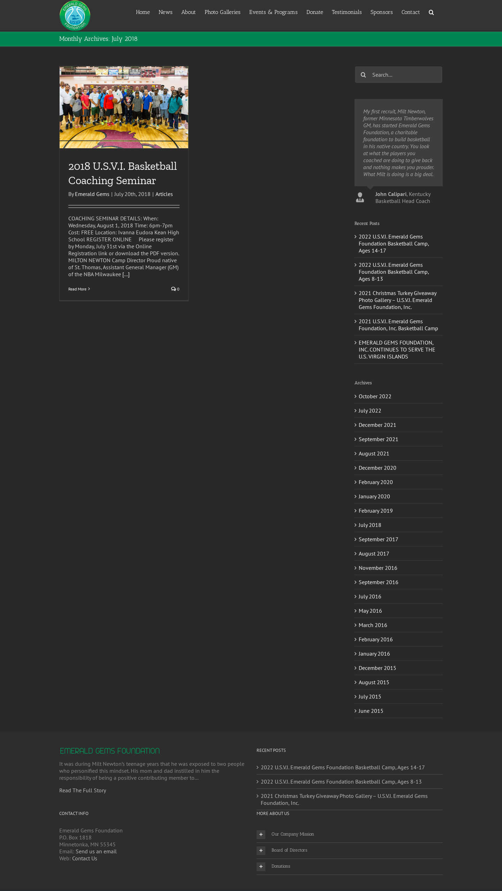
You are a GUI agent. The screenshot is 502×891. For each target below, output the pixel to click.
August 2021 (374, 453)
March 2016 (373, 624)
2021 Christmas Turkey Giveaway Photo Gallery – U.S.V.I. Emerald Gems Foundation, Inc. (397, 299)
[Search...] (399, 74)
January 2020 (374, 496)
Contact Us (84, 858)
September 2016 (378, 582)
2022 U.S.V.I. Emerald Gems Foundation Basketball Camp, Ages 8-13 (394, 271)
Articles (164, 193)
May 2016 (370, 610)
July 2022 (370, 410)
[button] (431, 11)
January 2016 (374, 653)
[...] (126, 274)
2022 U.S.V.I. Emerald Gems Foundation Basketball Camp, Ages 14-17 (394, 243)
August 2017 (374, 553)
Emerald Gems (92, 193)
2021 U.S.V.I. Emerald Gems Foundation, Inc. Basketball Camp (398, 325)
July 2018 (370, 524)
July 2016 (370, 596)
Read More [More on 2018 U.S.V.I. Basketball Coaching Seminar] (77, 289)
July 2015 (370, 696)
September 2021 (378, 439)
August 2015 (374, 682)
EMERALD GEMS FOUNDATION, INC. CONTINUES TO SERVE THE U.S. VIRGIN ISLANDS (397, 349)
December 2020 (377, 467)
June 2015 (371, 710)
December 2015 (377, 667)
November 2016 (378, 567)
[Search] (363, 74)
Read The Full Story (82, 790)
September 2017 (378, 539)
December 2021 (377, 424)
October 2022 (375, 396)
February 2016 (376, 639)
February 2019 (376, 510)
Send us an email (96, 851)
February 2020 (376, 481)
